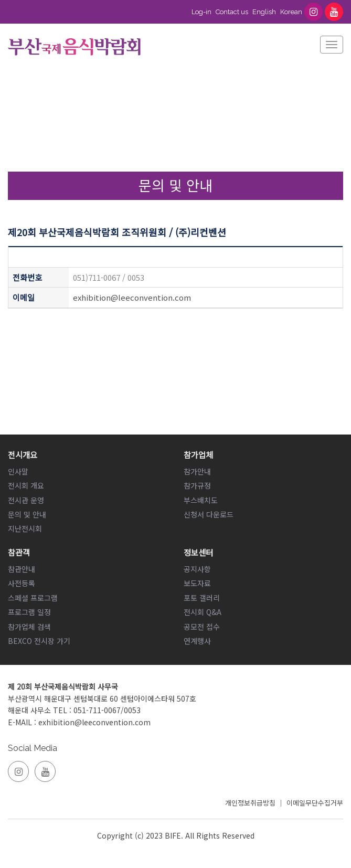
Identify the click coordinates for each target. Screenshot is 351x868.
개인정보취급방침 (250, 803)
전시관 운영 (26, 500)
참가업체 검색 (29, 626)
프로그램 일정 (29, 612)
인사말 (18, 471)
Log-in (201, 12)
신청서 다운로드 (208, 514)
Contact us (232, 12)
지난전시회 (25, 528)
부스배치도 (201, 500)
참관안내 (21, 569)
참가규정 (197, 485)
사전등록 (21, 583)
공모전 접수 (202, 626)
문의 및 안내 (27, 514)
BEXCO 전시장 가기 (39, 641)
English (264, 12)
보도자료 (197, 583)
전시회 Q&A (202, 612)
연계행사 (197, 641)
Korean (291, 12)
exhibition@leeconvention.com (132, 297)
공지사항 (197, 569)
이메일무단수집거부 (314, 803)
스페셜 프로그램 (33, 597)
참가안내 (197, 471)
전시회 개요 (26, 485)
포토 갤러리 (202, 597)
